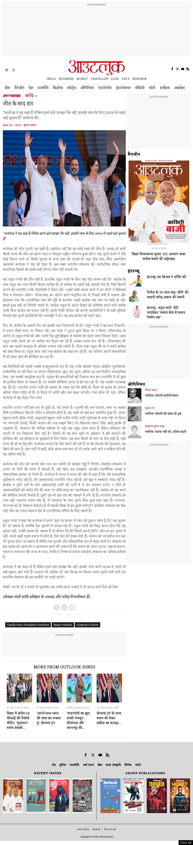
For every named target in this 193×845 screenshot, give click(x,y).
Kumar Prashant (63, 625)
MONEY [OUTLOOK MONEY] (82, 79)
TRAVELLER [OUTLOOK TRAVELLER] (99, 79)
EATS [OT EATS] (125, 79)
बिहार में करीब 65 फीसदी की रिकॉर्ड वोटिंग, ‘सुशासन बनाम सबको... (18, 720)
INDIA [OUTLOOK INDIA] (51, 79)
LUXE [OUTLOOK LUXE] (115, 79)
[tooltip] (172, 69)
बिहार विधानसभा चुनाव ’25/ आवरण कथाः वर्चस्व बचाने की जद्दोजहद (159, 256)
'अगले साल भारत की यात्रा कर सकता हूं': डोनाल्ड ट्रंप (49, 718)
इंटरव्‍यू (134, 271)
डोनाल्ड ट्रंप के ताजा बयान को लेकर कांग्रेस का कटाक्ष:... (109, 718)
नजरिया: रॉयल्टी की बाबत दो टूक (163, 414)
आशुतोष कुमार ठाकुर (155, 426)
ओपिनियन (136, 384)
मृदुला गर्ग (149, 408)
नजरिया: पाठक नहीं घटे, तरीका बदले (165, 432)
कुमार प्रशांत (30, 125)
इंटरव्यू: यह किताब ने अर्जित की (166, 277)
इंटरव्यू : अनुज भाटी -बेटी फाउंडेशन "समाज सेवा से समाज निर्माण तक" (166, 313)
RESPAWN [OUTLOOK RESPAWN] (139, 79)
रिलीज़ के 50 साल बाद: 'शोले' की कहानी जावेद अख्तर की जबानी (167, 295)
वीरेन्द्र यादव (151, 390)
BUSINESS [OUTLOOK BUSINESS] (66, 79)
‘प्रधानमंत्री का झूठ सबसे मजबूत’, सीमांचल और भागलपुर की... (78, 720)
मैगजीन (134, 154)
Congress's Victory (87, 625)
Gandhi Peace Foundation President (28, 625)
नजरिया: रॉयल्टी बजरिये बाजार (161, 396)
